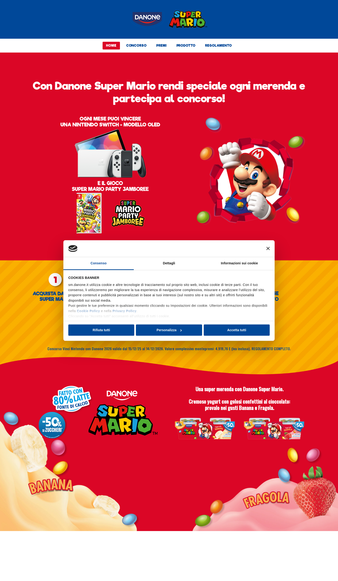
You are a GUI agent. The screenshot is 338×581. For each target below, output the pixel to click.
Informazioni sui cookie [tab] (239, 263)
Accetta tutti (236, 330)
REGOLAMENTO (218, 45)
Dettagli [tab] (169, 263)
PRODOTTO (186, 45)
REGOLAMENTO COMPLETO (271, 348)
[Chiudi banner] (268, 248)
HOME (111, 45)
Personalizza (169, 330)
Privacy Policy (124, 311)
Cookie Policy (88, 311)
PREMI (161, 45)
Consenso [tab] (99, 263)
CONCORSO (136, 45)
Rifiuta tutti (101, 330)
